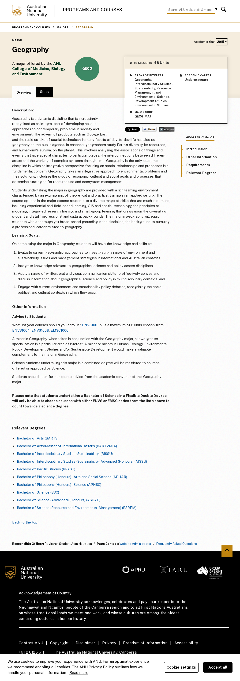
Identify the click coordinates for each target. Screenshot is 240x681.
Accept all (218, 667)
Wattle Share (167, 129)
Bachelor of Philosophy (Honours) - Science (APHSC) (59, 485)
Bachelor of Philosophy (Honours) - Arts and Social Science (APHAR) (72, 477)
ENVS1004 (21, 330)
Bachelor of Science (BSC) (38, 492)
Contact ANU (31, 643)
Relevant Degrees (201, 173)
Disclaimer (85, 643)
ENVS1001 (90, 325)
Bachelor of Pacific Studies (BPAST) (46, 469)
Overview (23, 92)
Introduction (196, 149)
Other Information (201, 157)
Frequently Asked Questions (176, 544)
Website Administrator (135, 544)
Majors (62, 27)
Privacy (109, 643)
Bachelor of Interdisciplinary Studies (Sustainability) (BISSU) (65, 454)
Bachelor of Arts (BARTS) (37, 438)
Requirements (198, 165)
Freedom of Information (145, 643)
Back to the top (25, 522)
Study (44, 92)
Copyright (59, 643)
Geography (84, 27)
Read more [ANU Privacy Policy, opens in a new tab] (78, 672)
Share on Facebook (149, 129)
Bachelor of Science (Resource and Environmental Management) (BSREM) (76, 508)
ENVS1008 (40, 330)
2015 (221, 42)
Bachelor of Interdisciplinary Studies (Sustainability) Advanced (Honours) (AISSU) (82, 461)
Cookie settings (181, 667)
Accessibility (186, 643)
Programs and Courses (92, 9)
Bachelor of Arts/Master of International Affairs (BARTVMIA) (67, 446)
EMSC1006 (59, 330)
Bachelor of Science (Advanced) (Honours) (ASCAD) (58, 500)
